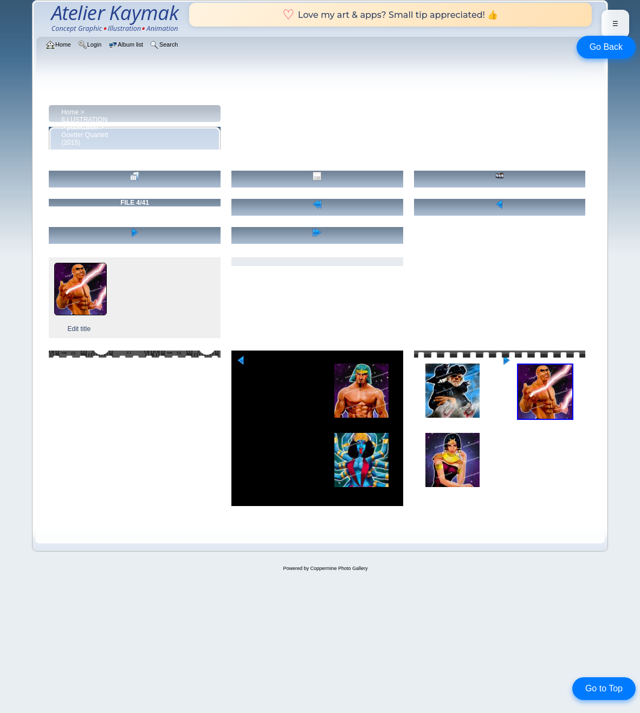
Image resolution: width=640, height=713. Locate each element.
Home (70, 112)
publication (82, 127)
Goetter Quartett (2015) (84, 138)
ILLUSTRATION (84, 120)
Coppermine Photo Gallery (338, 568)
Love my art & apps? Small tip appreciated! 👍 (390, 14)
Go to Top (604, 688)
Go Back (606, 46)
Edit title (78, 329)
